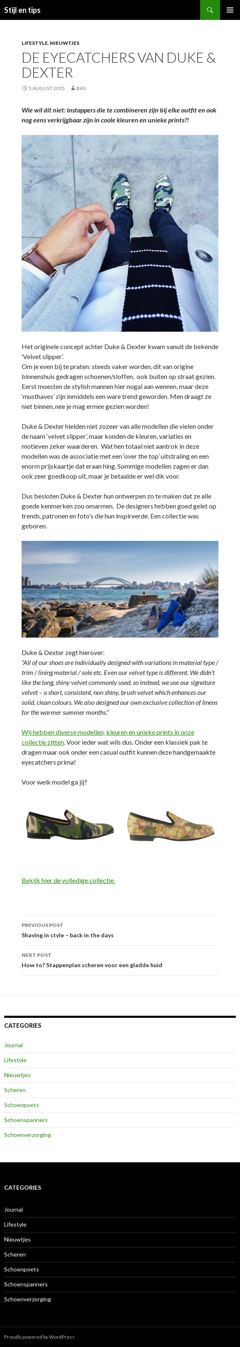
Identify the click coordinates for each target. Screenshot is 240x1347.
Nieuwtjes (64, 43)
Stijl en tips (22, 10)
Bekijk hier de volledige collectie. (68, 880)
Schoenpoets (21, 1104)
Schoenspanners (26, 1119)
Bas (81, 88)
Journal (13, 1045)
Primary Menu (230, 10)
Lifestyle (35, 43)
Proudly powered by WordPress (39, 1337)
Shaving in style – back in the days (120, 929)
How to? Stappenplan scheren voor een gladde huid (120, 959)
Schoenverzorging (27, 1134)
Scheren (15, 1089)
